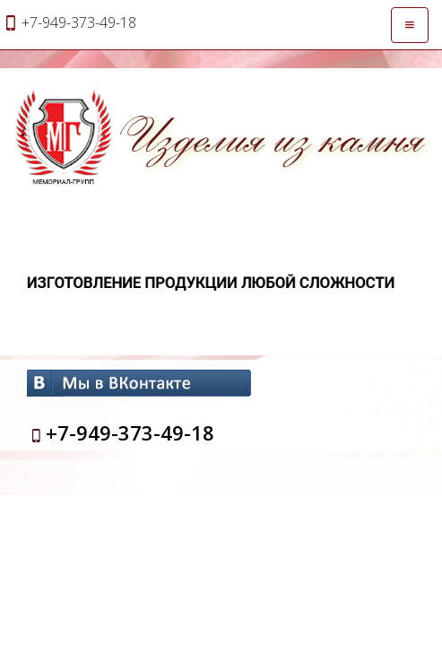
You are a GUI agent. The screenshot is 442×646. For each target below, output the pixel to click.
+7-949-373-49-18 (130, 432)
